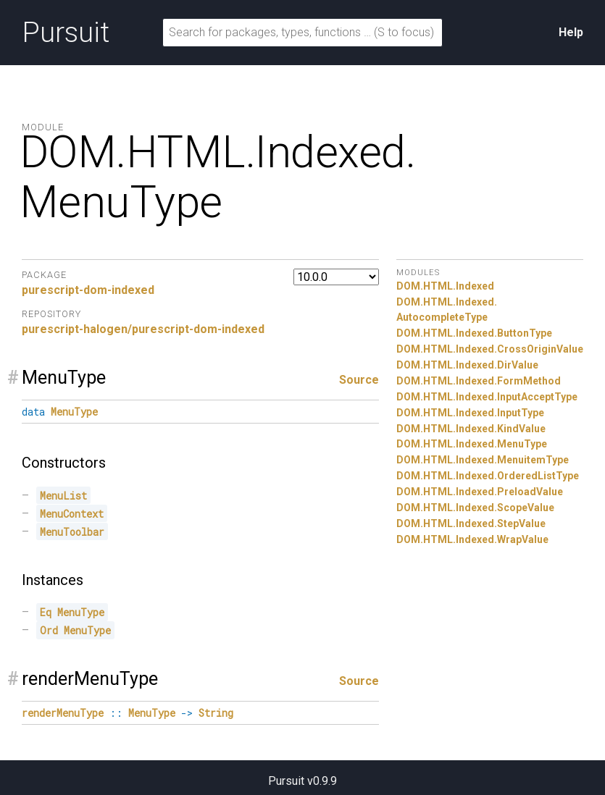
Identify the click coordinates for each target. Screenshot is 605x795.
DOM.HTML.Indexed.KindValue (471, 428)
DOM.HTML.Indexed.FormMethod (478, 381)
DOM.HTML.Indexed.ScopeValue (475, 507)
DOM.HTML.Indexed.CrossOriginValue (489, 349)
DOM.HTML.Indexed (445, 286)
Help (571, 32)
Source (359, 380)
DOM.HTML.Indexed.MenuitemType (482, 460)
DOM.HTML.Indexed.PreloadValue (479, 491)
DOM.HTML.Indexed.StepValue (471, 523)
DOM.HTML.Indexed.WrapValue (472, 539)
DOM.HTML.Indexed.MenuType (471, 444)
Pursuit (65, 32)
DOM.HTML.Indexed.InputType (470, 412)
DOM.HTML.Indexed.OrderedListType (487, 475)
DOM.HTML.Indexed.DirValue (467, 365)
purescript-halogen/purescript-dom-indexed (143, 329)
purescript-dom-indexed (88, 290)
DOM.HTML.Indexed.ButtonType (474, 333)
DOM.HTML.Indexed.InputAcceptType (486, 397)
